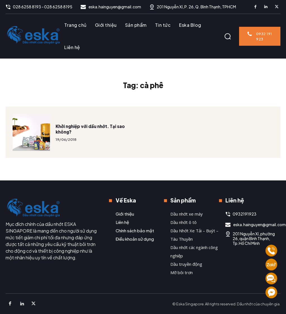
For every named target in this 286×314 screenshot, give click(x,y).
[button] (227, 36)
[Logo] (33, 35)
